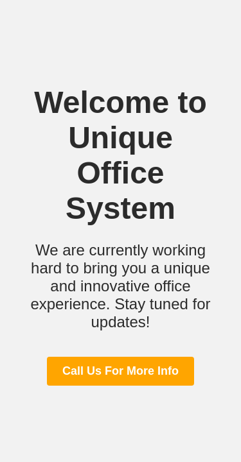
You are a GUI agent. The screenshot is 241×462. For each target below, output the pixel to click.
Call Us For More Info (120, 370)
